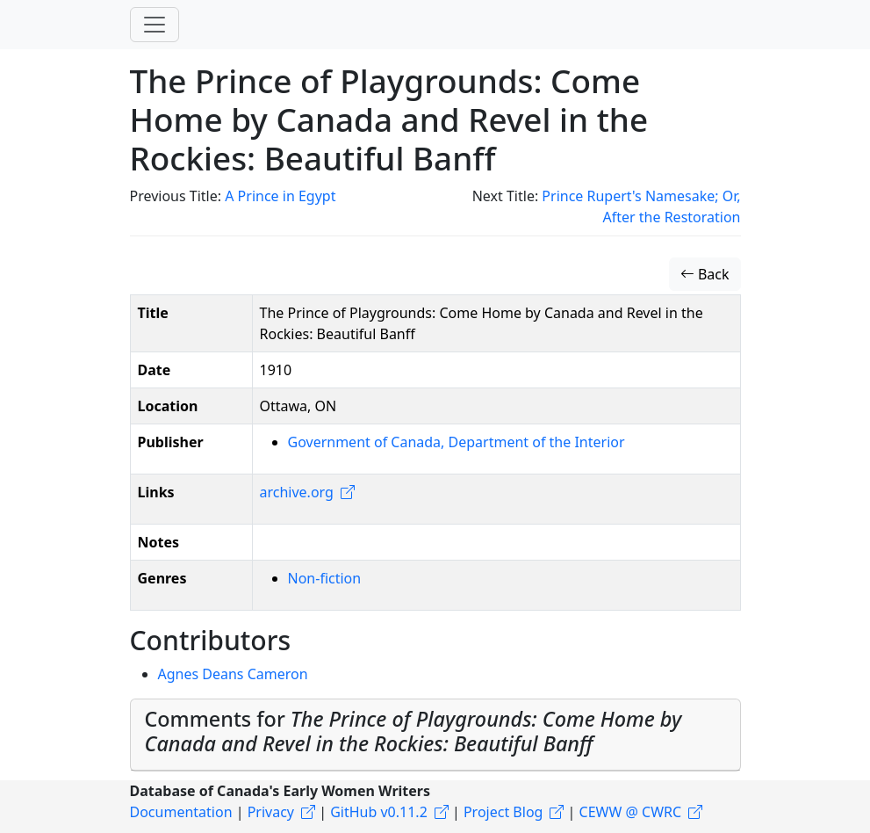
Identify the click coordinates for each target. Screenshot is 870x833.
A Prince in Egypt (280, 196)
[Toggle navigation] (154, 24)
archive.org (297, 492)
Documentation (181, 812)
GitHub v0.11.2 (379, 812)
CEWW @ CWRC (630, 812)
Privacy (271, 812)
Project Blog (503, 812)
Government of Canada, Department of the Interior (456, 442)
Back (705, 274)
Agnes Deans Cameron (233, 674)
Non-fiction (325, 578)
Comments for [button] (413, 731)
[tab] (435, 735)
